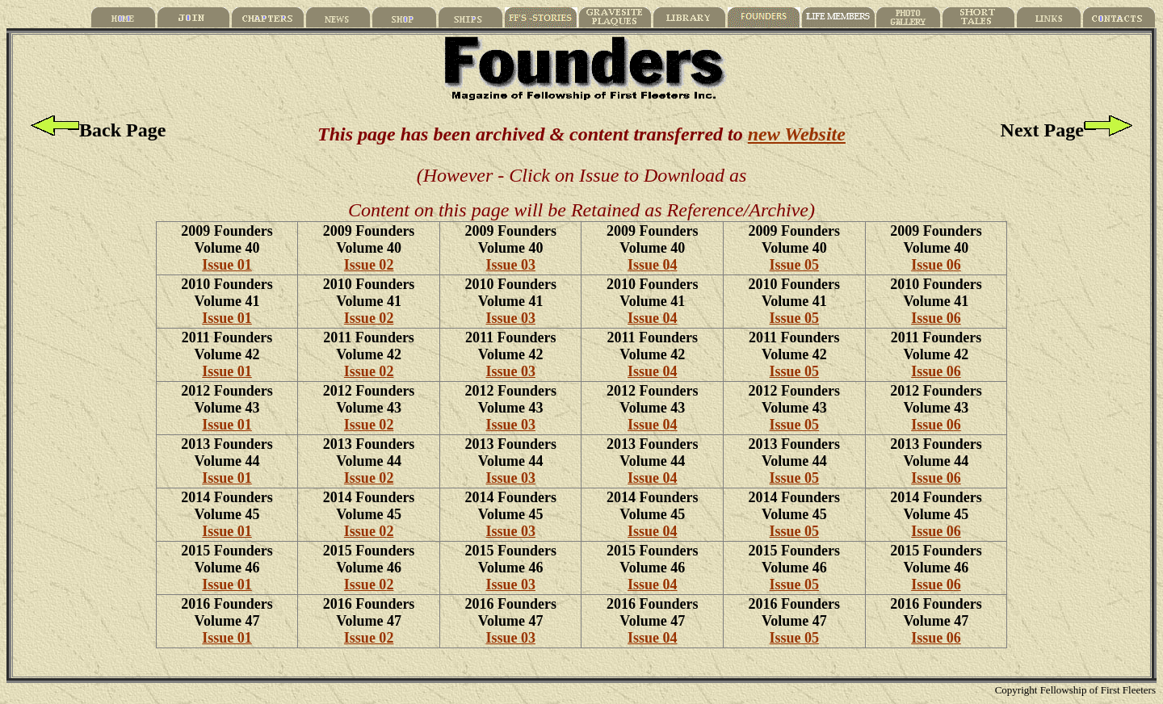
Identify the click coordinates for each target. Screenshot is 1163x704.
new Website (797, 134)
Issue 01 (227, 265)
